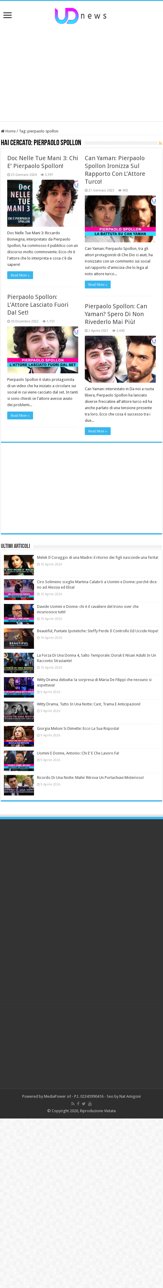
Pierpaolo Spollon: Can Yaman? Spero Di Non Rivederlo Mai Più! (116, 314)
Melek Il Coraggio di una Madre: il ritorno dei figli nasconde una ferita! (97, 557)
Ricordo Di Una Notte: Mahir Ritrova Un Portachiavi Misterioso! (90, 777)
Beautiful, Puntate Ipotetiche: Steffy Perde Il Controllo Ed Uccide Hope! (97, 631)
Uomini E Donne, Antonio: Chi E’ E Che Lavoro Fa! (78, 753)
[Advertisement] (81, 73)
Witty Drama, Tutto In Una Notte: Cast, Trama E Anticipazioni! (88, 704)
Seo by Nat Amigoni (124, 1096)
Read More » (20, 275)
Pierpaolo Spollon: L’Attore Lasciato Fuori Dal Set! (38, 304)
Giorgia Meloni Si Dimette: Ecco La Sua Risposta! (78, 728)
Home (8, 131)
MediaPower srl (57, 1096)
